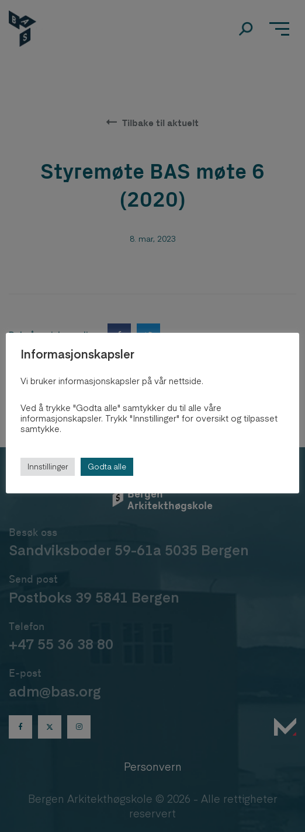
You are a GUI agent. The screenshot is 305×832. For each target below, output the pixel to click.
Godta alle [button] (107, 466)
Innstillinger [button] (47, 466)
